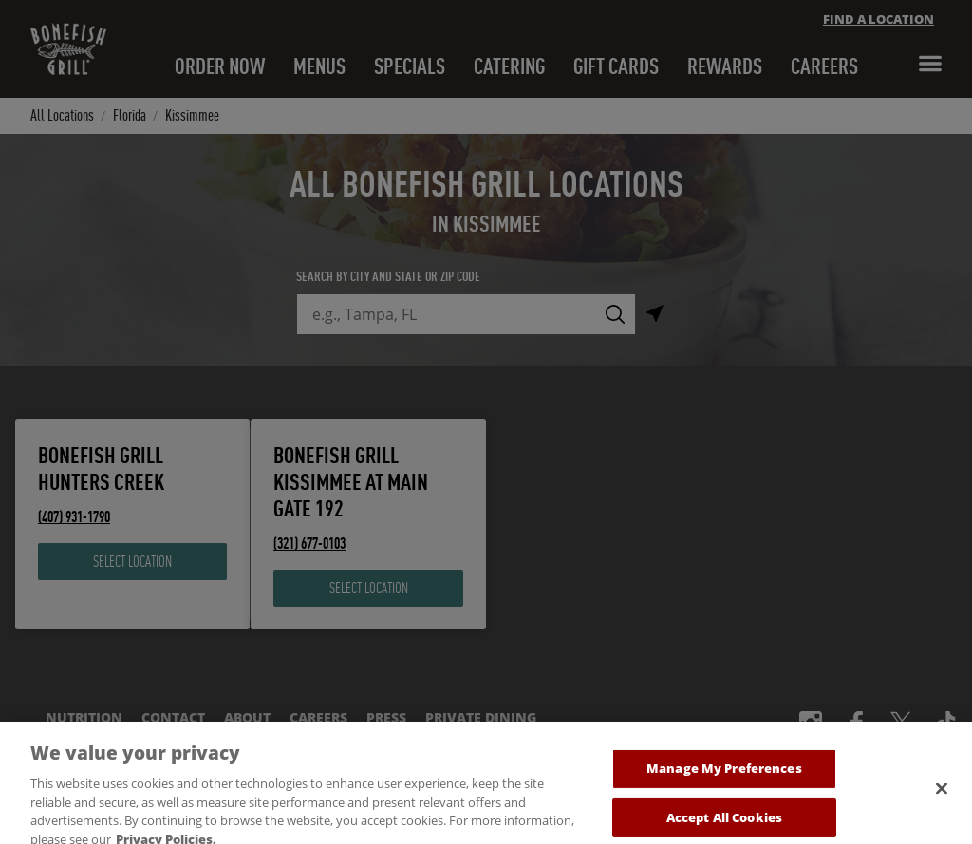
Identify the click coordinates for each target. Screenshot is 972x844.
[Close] (942, 800)
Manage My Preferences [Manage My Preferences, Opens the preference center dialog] (724, 779)
